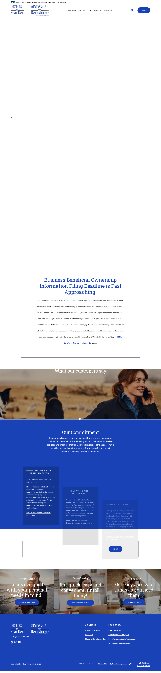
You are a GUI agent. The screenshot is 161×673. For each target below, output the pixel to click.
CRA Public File (16, 666)
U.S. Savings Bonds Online (119, 645)
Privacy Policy (26, 666)
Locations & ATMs (92, 633)
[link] (143, 666)
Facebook (12, 645)
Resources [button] (95, 10)
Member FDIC (102, 666)
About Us (89, 637)
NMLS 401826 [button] (36, 666)
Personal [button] (71, 10)
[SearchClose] (132, 10)
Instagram (15, 645)
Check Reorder (114, 632)
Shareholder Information (95, 641)
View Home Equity (134, 604)
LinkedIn (19, 645)
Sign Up (115, 551)
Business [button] (83, 10)
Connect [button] (107, 10)
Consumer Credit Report (118, 637)
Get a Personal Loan (27, 604)
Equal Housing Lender (119, 666)
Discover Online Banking (82, 605)
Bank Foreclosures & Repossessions (123, 641)
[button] (41, 508)
